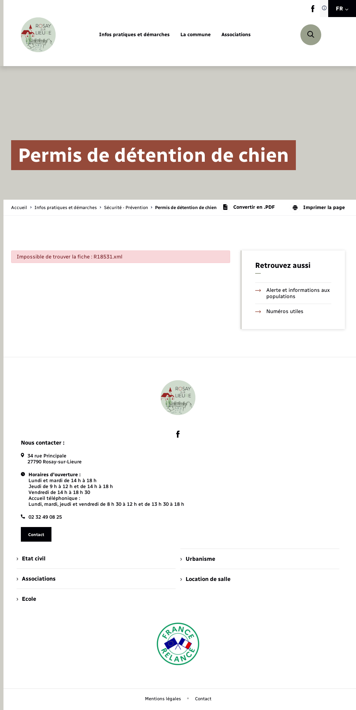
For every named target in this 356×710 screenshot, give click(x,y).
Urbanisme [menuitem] (197, 559)
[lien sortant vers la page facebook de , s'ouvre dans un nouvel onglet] (312, 11)
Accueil (19, 207)
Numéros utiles (279, 311)
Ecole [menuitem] (26, 599)
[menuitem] (134, 35)
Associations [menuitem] (36, 578)
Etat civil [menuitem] (31, 558)
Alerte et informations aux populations (292, 293)
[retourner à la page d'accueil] (38, 34)
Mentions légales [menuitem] (163, 698)
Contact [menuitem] (203, 698)
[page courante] (186, 207)
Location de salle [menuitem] (205, 579)
